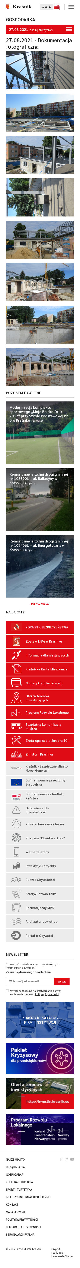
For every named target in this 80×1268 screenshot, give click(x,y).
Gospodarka (20, 19)
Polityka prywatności (22, 1219)
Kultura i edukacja (19, 1182)
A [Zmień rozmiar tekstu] (43, 7)
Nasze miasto (15, 1159)
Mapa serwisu (15, 1212)
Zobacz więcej (40, 603)
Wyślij (62, 981)
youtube (72, 1159)
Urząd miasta (15, 1167)
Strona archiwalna (20, 1234)
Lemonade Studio (62, 1256)
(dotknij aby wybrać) (40, 29)
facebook (61, 1159)
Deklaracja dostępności (23, 1227)
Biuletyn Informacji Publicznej (28, 1197)
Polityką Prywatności (47, 994)
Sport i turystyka (19, 1189)
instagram (66, 1159)
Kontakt (12, 1204)
